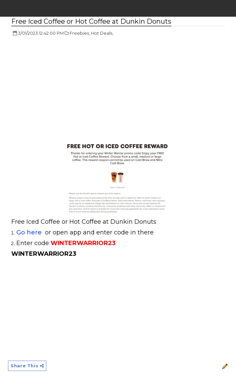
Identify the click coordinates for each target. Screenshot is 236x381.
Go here (29, 232)
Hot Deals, (102, 33)
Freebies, (80, 33)
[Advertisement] (67, 90)
